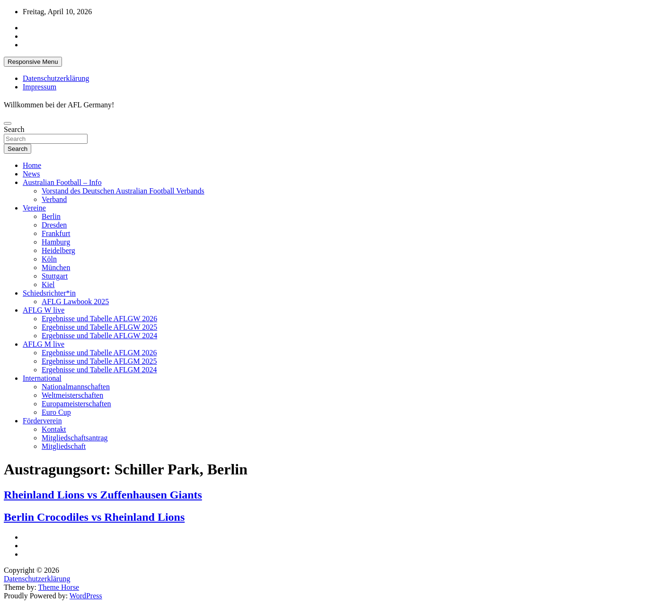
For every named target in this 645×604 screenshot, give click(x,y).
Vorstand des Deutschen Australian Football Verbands (123, 191)
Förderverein (42, 421)
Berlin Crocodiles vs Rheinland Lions (94, 517)
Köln (49, 259)
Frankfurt (56, 233)
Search (14, 129)
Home (32, 165)
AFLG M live (43, 344)
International (42, 378)
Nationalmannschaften (76, 387)
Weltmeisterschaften (72, 395)
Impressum (39, 87)
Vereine (34, 208)
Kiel (48, 284)
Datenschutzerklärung (56, 78)
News (31, 174)
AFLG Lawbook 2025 (75, 302)
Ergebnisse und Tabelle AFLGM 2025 (99, 361)
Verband (54, 199)
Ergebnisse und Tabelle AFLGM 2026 (99, 353)
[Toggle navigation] (7, 123)
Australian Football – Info (62, 182)
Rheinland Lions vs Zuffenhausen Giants (103, 495)
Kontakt (54, 429)
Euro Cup (56, 412)
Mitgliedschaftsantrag (75, 438)
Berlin (51, 216)
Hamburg (56, 242)
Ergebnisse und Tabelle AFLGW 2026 (99, 319)
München (56, 267)
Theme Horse (59, 587)
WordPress (86, 596)
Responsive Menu (33, 61)
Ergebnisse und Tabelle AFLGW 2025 (99, 327)
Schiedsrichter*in (49, 293)
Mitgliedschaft (64, 446)
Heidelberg (58, 250)
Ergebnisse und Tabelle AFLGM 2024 (99, 370)
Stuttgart (55, 276)
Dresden (54, 225)
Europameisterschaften (76, 404)
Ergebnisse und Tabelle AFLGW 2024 (99, 336)
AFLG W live (43, 310)
